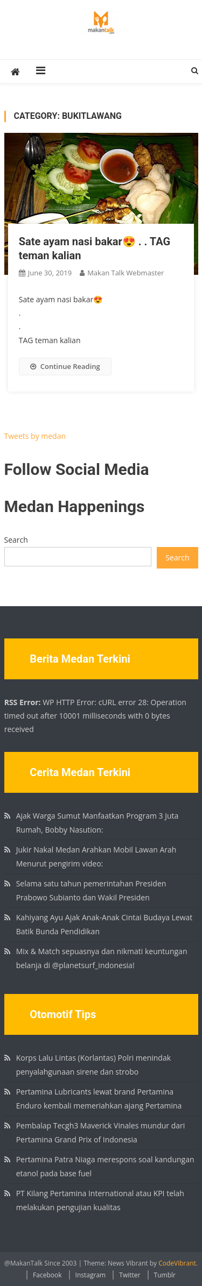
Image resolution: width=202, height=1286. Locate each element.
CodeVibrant (177, 1263)
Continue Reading (65, 366)
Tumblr (165, 1275)
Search (16, 540)
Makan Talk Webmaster (125, 273)
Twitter (129, 1275)
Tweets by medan (35, 436)
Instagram (90, 1275)
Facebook (47, 1275)
